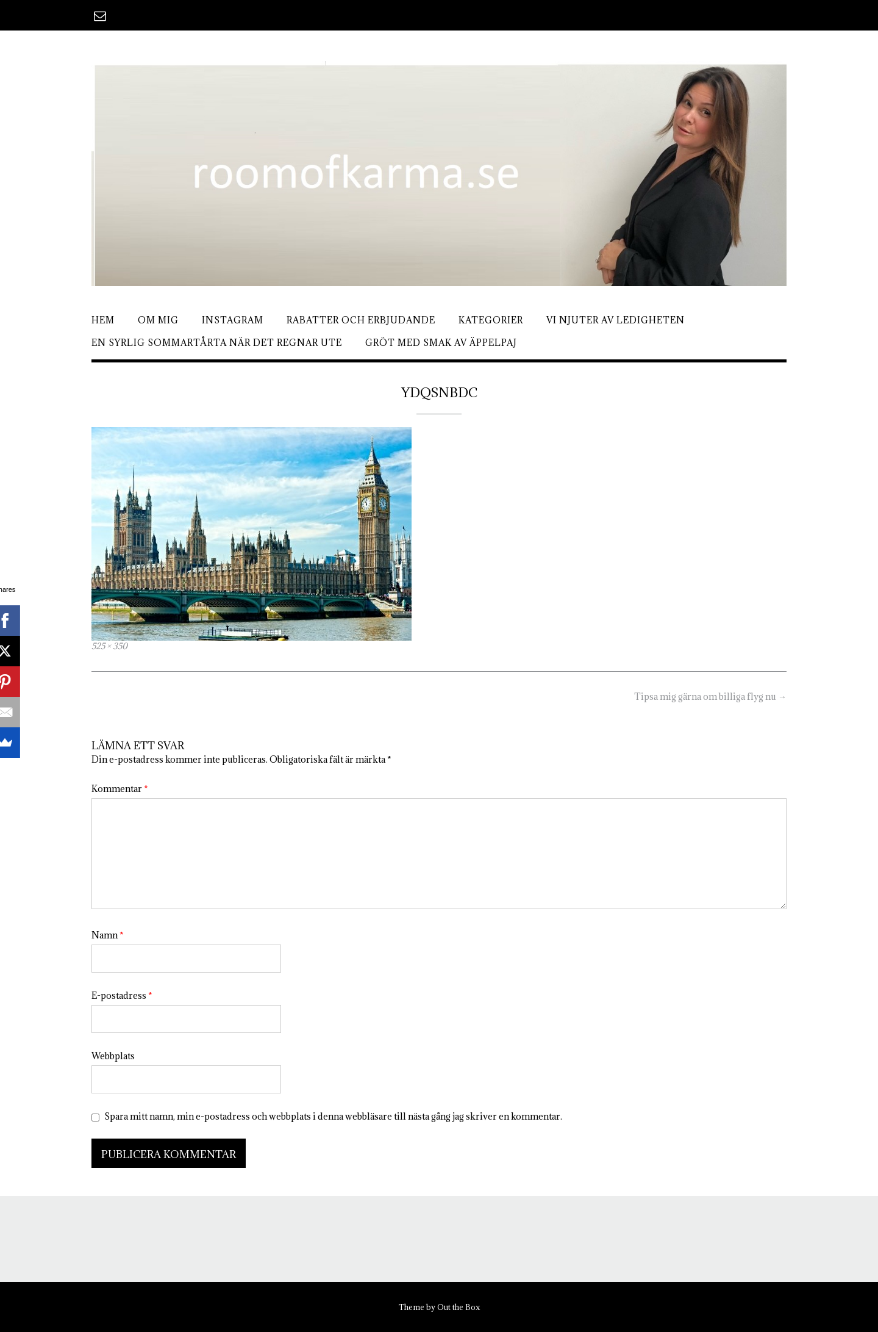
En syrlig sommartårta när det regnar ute (216, 342)
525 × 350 (109, 646)
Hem (103, 320)
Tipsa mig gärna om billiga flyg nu (710, 696)
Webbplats (113, 1056)
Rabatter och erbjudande (361, 320)
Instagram (232, 320)
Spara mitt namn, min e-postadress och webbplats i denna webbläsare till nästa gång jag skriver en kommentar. (333, 1116)
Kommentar (119, 788)
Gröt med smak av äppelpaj (441, 342)
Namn (107, 935)
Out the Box (458, 1307)
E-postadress (121, 995)
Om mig (158, 320)
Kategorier (491, 320)
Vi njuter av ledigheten (615, 320)
